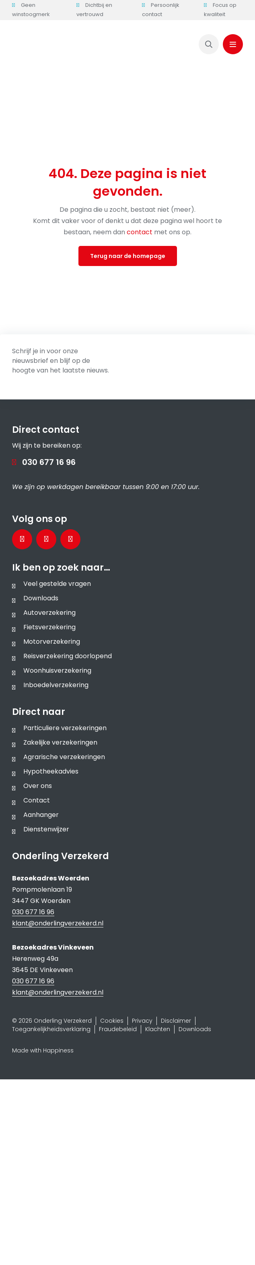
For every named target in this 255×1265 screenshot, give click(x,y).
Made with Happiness (43, 1050)
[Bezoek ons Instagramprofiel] (70, 539)
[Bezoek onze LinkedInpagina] (46, 539)
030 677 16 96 (49, 462)
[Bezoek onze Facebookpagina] (22, 539)
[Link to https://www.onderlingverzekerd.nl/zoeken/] (209, 44)
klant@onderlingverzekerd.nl (57, 923)
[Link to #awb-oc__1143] (233, 44)
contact (140, 232)
